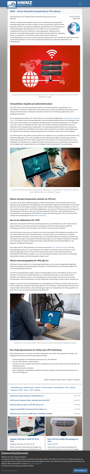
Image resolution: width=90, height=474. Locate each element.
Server (26, 390)
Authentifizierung (16, 387)
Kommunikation (58, 387)
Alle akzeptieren (80, 470)
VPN (31, 390)
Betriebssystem (28, 387)
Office (20, 390)
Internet (38, 387)
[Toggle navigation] (80, 3)
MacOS (72, 387)
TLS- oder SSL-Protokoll (59, 247)
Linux (67, 387)
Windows (37, 390)
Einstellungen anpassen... (9, 470)
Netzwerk (13, 390)
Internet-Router (46, 387)
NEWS (12, 11)
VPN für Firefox (39, 215)
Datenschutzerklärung (35, 463)
